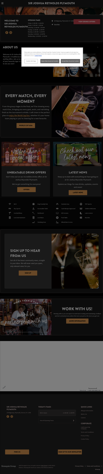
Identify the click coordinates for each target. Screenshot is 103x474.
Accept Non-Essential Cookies (70, 61)
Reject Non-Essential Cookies (49, 61)
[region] (52, 57)
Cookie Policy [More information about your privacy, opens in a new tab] (38, 55)
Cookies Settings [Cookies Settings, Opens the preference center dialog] (31, 61)
